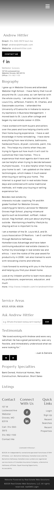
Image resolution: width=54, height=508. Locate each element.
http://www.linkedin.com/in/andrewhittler (31, 286)
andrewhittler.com (22, 48)
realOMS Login (32, 486)
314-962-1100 (9, 434)
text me (29, 41)
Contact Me (11, 54)
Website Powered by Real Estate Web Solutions (27, 479)
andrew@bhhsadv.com (21, 44)
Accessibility (7, 468)
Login (49, 410)
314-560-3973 (17, 41)
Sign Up (48, 415)
